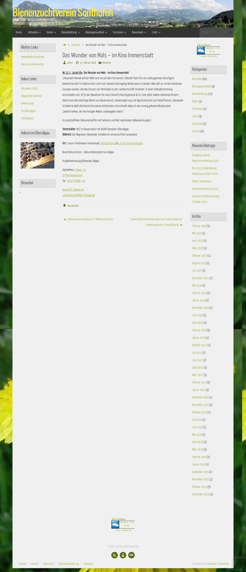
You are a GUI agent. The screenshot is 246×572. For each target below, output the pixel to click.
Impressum (48, 563)
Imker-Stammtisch (201, 181)
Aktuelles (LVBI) (29, 88)
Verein (195, 131)
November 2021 (200, 278)
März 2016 (197, 449)
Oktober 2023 (199, 255)
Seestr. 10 (80, 170)
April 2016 (197, 442)
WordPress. (224, 563)
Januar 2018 (198, 337)
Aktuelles (75, 44)
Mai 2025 (196, 233)
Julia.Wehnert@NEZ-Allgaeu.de (78, 195)
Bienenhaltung (199, 94)
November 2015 (200, 479)
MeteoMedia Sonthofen (32, 57)
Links (195, 116)
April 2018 (197, 323)
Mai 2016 (196, 434)
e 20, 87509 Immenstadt (130, 143)
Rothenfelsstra (108, 143)
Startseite (197, 124)
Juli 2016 (197, 420)
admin (70, 62)
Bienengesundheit (201, 86)
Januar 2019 (198, 300)
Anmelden (88, 563)
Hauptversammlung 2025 (205, 189)
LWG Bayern (27, 118)
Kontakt (22, 563)
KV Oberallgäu (28, 111)
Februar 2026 (199, 226)
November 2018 (200, 308)
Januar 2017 (198, 390)
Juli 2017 (197, 352)
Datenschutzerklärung (68, 563)
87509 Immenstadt (72, 175)
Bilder (195, 101)
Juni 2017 (197, 360)
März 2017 (197, 375)
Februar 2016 (199, 457)
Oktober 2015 (199, 487)
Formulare (197, 109)
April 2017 (197, 367)
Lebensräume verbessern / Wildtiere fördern (88, 219)
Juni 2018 (197, 315)
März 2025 (197, 248)
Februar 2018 (199, 330)
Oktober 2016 (199, 412)
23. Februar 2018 (88, 62)
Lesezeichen (73, 205)
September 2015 (200, 494)
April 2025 (197, 240)
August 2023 (199, 263)
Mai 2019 (196, 285)
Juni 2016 (197, 427)
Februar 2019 (199, 293)
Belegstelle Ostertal (31, 96)
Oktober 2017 (199, 345)
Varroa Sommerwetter (32, 64)
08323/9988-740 (76, 181)
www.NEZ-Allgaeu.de (73, 189)
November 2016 (200, 405)
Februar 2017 (199, 382)
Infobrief (35, 563)
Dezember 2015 (200, 472)
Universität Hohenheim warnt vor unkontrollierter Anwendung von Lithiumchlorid (156, 222)
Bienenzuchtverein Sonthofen (62, 13)
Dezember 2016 (200, 397)
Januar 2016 (198, 464)
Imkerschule (27, 103)
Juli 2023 (197, 270)
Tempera (212, 563)
